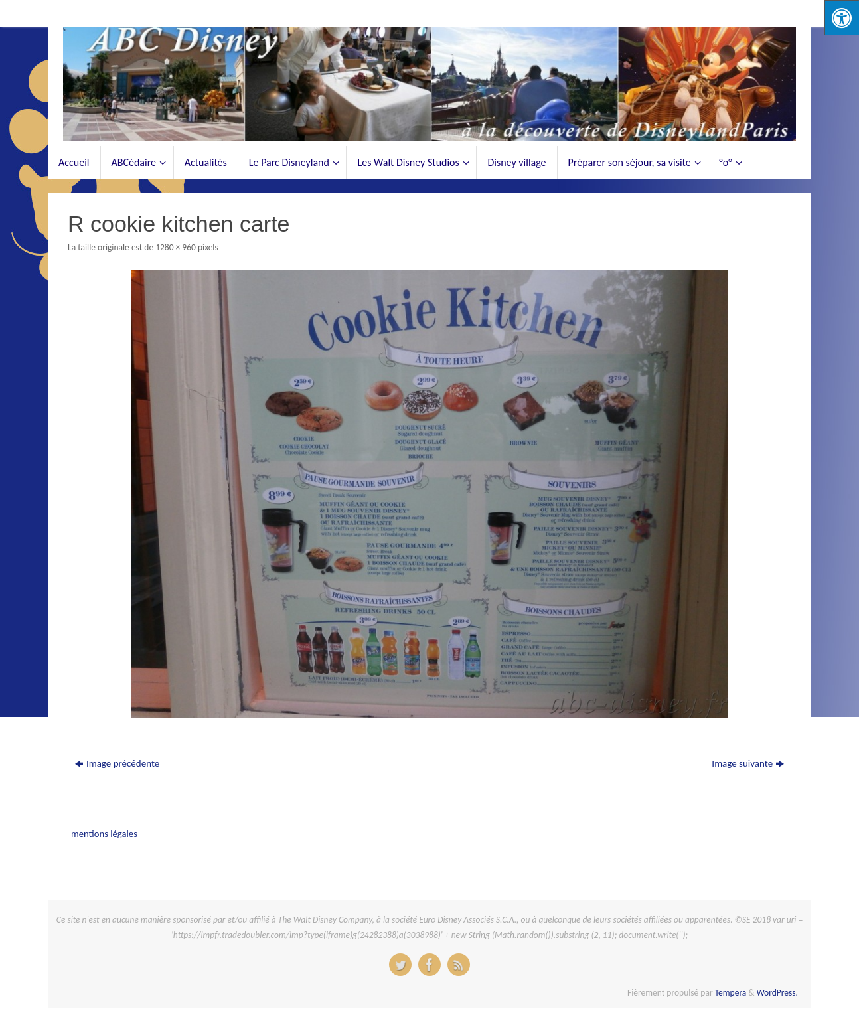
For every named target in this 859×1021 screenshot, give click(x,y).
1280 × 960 (175, 247)
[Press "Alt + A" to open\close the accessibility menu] (841, 17)
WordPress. (777, 992)
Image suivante (748, 763)
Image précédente (117, 763)
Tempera (731, 992)
